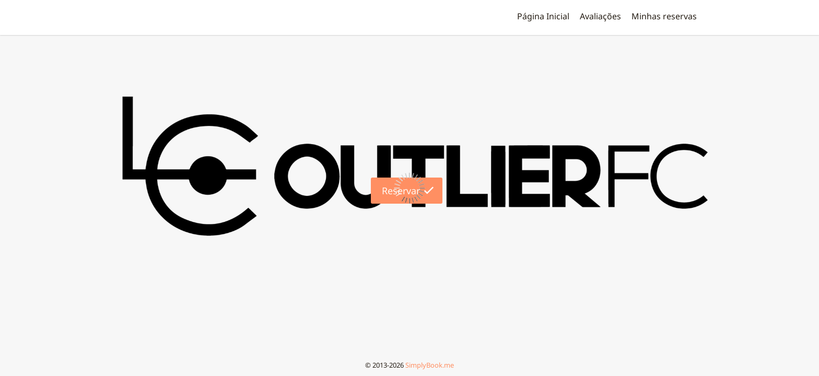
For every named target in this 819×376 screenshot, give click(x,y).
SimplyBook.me (429, 365)
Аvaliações (600, 16)
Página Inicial (543, 16)
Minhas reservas (664, 16)
